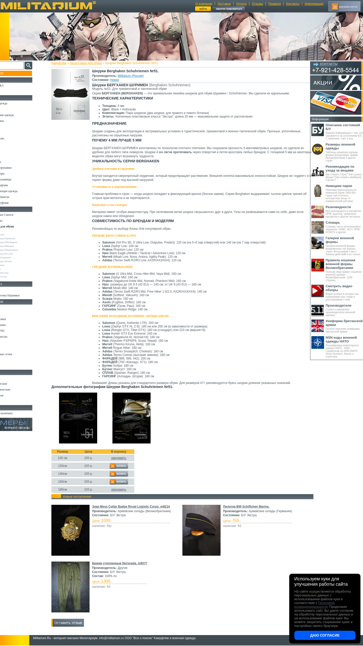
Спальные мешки (15, 325)
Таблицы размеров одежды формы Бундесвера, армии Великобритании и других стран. (344, 152)
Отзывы (257, 4)
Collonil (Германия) (15, 265)
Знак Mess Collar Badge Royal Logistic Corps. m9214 (136, 506)
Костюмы (10, 109)
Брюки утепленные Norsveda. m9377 (124, 563)
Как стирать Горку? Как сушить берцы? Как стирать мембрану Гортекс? (344, 173)
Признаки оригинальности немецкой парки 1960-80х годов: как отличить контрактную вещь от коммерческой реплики (344, 193)
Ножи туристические (17, 389)
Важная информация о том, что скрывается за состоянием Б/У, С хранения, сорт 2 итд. (344, 131)
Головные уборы (14, 173)
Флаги (8, 289)
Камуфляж (63, 63)
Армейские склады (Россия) (19, 253)
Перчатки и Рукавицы (18, 179)
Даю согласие (325, 635)
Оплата (241, 4)
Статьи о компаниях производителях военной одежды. (344, 310)
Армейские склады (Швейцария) (22, 242)
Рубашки (9, 144)
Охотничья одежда (16, 103)
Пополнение (13, 73)
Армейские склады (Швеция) (20, 246)
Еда (6, 342)
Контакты (292, 4)
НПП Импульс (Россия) (17, 272)
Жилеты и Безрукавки (18, 167)
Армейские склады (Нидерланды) (22, 250)
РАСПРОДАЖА (14, 85)
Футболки (10, 150)
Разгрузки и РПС (14, 331)
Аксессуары (11, 401)
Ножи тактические (16, 383)
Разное (8, 366)
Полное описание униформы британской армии (344, 326)
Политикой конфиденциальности (314, 605)
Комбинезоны (12, 162)
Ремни (8, 313)
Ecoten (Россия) (13, 269)
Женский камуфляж (16, 203)
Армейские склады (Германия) (21, 238)
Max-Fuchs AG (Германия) (18, 257)
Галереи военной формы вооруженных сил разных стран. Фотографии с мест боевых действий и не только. (344, 246)
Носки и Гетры (13, 220)
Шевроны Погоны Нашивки (22, 295)
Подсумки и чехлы (16, 336)
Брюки (8, 126)
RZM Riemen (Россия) (16, 276)
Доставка (224, 4)
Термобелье (11, 156)
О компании (203, 4)
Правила (274, 4)
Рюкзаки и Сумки (15, 319)
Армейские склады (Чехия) (19, 261)
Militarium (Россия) (135, 76)
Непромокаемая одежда (19, 115)
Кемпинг (9, 307)
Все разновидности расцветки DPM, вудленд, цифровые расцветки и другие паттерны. (344, 211)
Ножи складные (14, 395)
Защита (8, 348)
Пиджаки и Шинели (17, 197)
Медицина (10, 360)
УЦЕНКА (10, 91)
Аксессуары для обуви (90, 63)
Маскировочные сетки (18, 354)
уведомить (123, 458)
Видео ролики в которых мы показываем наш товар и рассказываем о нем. (344, 292)
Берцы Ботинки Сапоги (19, 215)
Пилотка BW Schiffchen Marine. (245, 506)
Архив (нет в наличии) (18, 413)
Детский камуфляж (16, 185)
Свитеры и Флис (14, 138)
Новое (119, 80)
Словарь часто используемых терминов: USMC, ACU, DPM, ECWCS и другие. (344, 227)
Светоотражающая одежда (21, 191)
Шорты (8, 132)
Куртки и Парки (14, 121)
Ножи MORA (12, 378)
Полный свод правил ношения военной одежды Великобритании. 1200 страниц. (344, 270)
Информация (314, 4)
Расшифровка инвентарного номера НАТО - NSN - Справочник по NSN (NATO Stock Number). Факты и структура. (344, 347)
